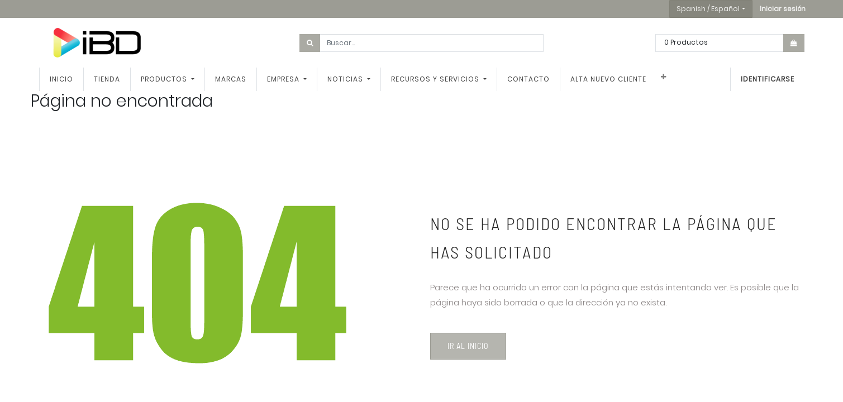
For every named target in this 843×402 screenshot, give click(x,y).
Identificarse (767, 79)
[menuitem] (61, 79)
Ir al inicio (468, 346)
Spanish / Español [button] (708, 8)
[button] (782, 9)
